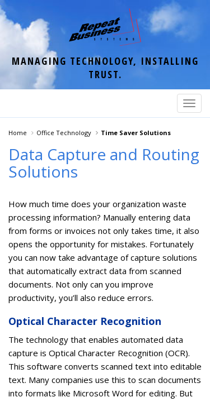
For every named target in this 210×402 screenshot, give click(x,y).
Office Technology (63, 132)
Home (17, 132)
